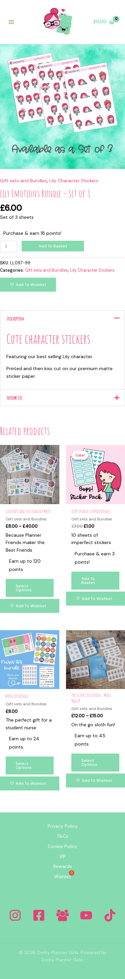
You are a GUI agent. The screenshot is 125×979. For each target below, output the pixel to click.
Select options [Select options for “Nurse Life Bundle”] (24, 765)
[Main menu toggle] (11, 22)
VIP (62, 856)
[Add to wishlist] (28, 285)
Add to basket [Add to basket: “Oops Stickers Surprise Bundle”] (88, 580)
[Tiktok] (110, 915)
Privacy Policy (63, 826)
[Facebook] (39, 915)
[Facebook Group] (62, 915)
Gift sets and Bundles (23, 181)
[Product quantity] (8, 246)
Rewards (62, 866)
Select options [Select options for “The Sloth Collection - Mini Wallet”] (89, 762)
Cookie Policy (62, 846)
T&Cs (62, 836)
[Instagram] (15, 915)
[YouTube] (86, 915)
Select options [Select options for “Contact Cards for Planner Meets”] (24, 588)
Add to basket (53, 246)
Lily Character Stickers (73, 181)
